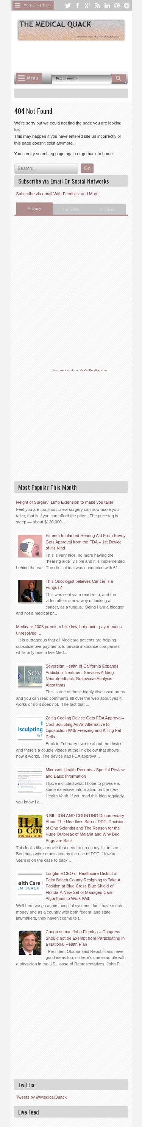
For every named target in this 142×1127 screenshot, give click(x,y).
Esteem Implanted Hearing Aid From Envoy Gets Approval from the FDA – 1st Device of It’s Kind (86, 541)
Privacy (34, 208)
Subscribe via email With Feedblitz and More (57, 193)
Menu (32, 78)
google (87, 5)
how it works (67, 370)
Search (119, 78)
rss (97, 5)
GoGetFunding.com (93, 370)
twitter (68, 5)
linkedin (107, 5)
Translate (71, 209)
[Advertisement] (78, 55)
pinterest (127, 5)
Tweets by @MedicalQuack (41, 1097)
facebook (78, 5)
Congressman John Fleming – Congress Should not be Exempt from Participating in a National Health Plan (85, 937)
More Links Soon (37, 5)
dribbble (117, 5)
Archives (107, 209)
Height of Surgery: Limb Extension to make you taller (65, 502)
